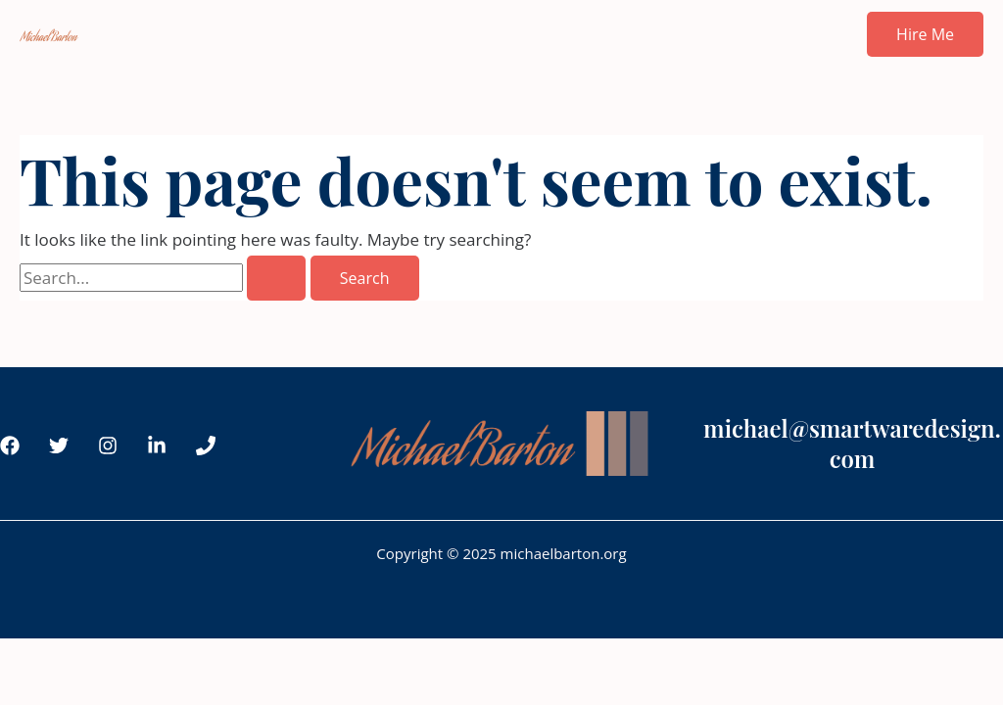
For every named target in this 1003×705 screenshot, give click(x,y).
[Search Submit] (276, 278)
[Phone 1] (205, 445)
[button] (925, 34)
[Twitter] (59, 445)
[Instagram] (108, 445)
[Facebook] (10, 445)
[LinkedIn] (157, 445)
